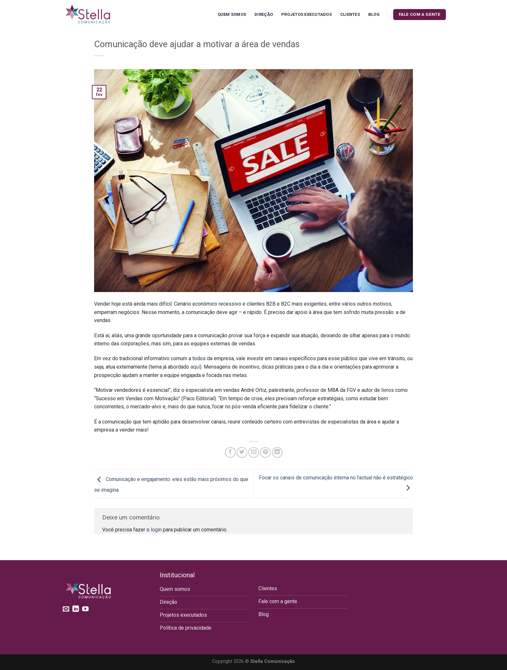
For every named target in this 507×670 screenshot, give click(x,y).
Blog (374, 14)
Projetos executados (306, 14)
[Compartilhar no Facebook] (230, 452)
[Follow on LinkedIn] (75, 609)
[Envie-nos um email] (66, 609)
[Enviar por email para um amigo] (253, 452)
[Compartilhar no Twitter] (242, 452)
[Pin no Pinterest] (265, 452)
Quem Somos (232, 14)
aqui (195, 367)
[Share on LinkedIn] (277, 452)
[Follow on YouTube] (85, 609)
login (156, 530)
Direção (263, 14)
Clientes (350, 14)
